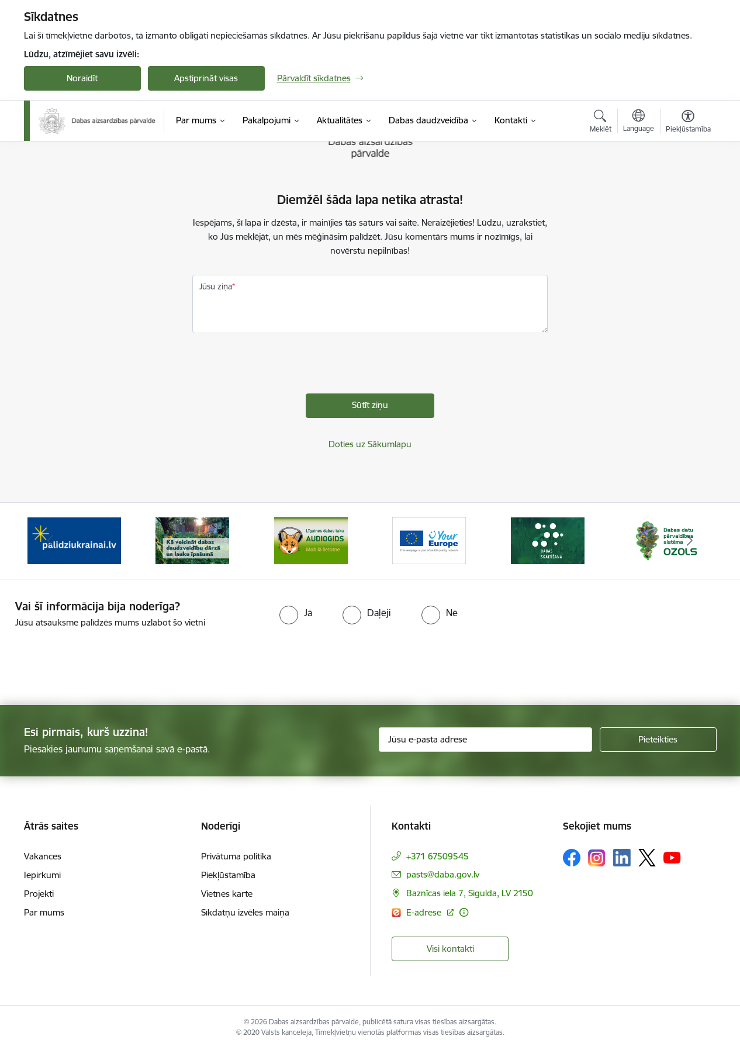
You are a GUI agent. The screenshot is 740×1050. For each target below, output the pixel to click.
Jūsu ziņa (215, 286)
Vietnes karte (227, 893)
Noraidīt (82, 78)
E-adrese (425, 912)
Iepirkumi (42, 874)
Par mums (44, 912)
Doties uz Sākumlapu (370, 444)
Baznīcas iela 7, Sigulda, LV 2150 (469, 893)
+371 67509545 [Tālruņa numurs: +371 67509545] (437, 856)
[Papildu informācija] (463, 912)
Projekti (39, 893)
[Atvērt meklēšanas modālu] (600, 123)
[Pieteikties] (658, 739)
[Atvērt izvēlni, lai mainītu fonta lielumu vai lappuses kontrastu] (688, 123)
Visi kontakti (450, 948)
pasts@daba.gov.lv (442, 874)
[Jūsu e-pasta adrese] (485, 739)
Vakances (42, 856)
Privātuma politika (236, 856)
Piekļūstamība (228, 874)
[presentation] (281, 370)
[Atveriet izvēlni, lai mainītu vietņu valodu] (638, 122)
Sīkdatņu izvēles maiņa (245, 912)
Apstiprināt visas (206, 78)
